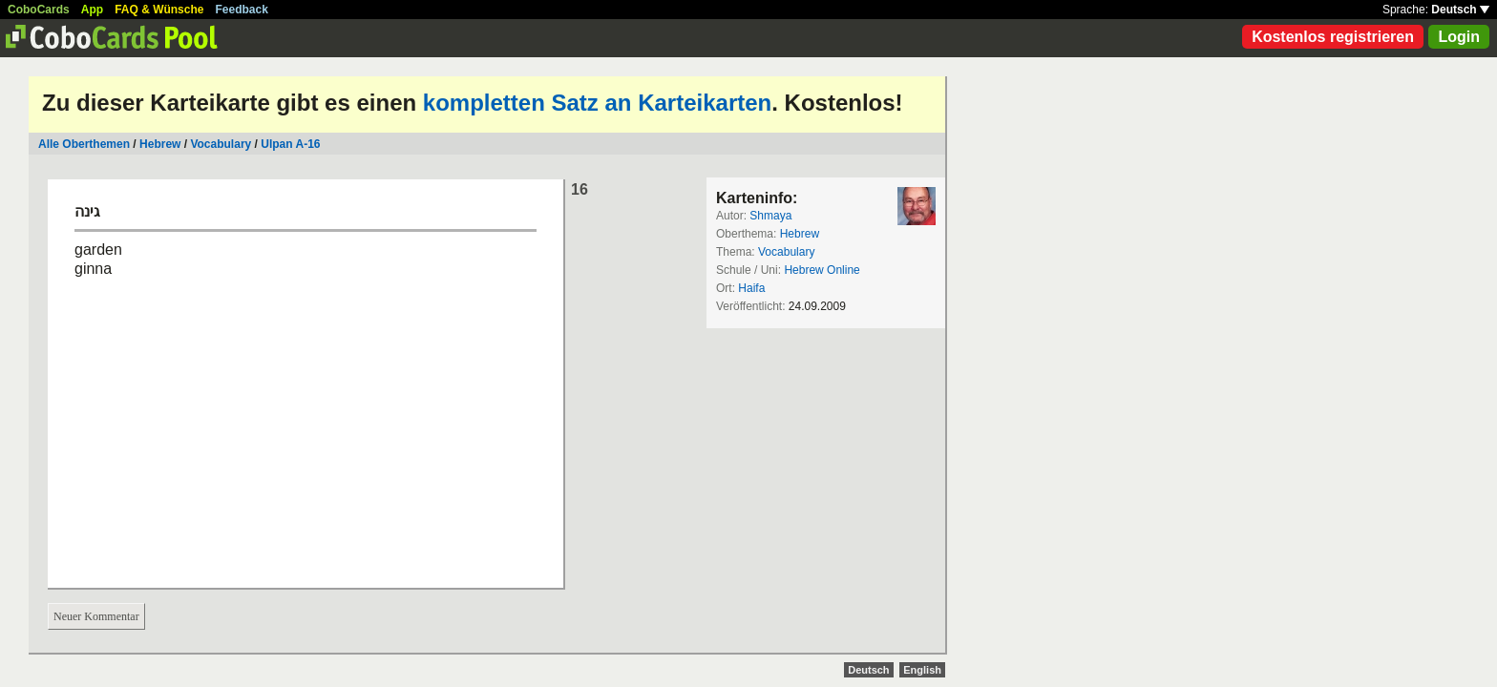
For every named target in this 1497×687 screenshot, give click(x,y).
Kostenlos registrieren (1333, 37)
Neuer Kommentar (96, 616)
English (922, 670)
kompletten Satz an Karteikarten (597, 102)
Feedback (242, 9)
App (92, 9)
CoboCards (39, 9)
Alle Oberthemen (84, 144)
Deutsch (1460, 9)
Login (1459, 37)
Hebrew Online (821, 270)
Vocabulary (220, 144)
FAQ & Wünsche (159, 9)
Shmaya (770, 215)
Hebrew (159, 144)
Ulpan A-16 (290, 144)
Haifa (751, 288)
